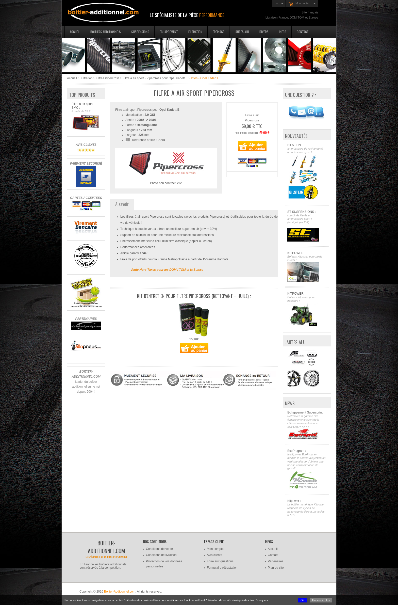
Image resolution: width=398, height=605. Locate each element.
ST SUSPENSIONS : (306, 226)
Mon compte (215, 549)
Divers (264, 31)
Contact (303, 31)
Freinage (218, 31)
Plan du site (276, 567)
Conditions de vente (159, 549)
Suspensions (140, 31)
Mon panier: (299, 4)
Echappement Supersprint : (306, 425)
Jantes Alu (242, 31)
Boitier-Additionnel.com (119, 591)
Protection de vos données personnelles (164, 564)
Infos (282, 31)
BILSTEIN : (306, 171)
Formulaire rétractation (222, 567)
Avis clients (214, 555)
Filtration (195, 31)
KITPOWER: (306, 266)
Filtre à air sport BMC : (86, 117)
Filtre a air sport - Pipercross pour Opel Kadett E (155, 78)
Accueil (75, 31)
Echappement (169, 31)
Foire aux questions (220, 561)
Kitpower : (306, 508)
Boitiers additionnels (105, 31)
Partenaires (275, 561)
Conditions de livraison (161, 555)
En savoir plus (321, 600)
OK (303, 600)
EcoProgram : (306, 469)
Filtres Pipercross (107, 78)
